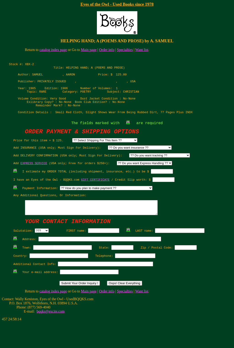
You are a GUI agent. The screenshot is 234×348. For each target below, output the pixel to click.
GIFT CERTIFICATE (95, 195)
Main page (88, 50)
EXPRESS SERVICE (34, 177)
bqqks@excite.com (51, 336)
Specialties (125, 50)
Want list (141, 50)
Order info (106, 50)
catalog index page (53, 50)
